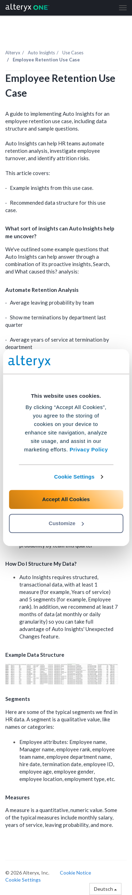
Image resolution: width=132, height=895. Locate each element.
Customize (66, 523)
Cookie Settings (74, 477)
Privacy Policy (89, 449)
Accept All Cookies (66, 499)
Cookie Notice (75, 873)
